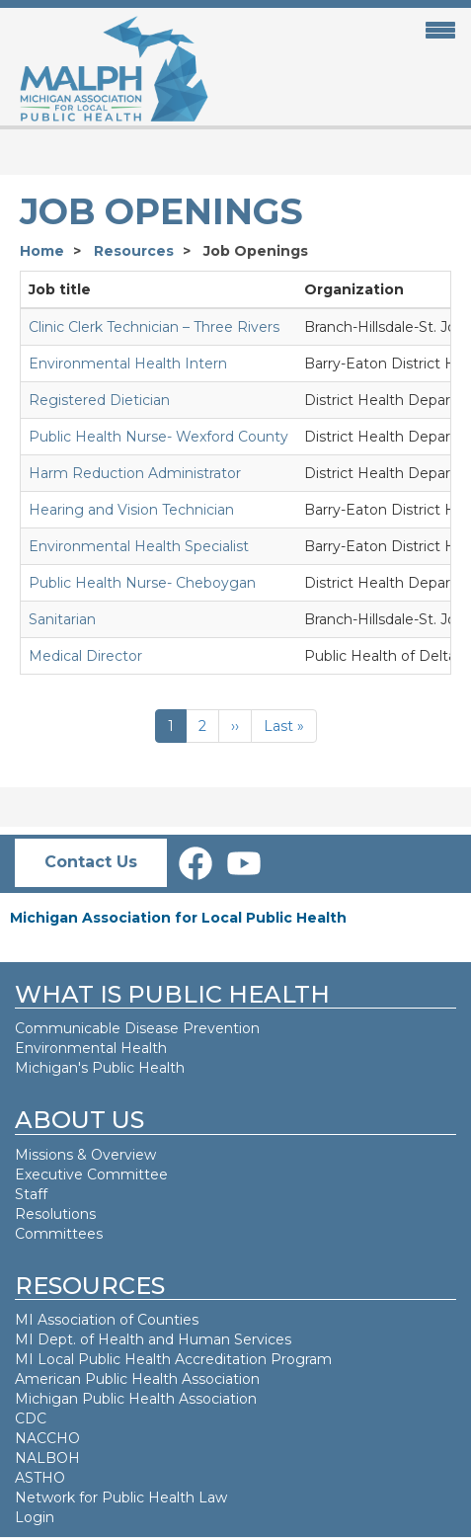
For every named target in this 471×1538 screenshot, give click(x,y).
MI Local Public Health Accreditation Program (173, 1359)
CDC (30, 1418)
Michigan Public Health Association (136, 1399)
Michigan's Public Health (102, 1068)
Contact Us (90, 861)
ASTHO (40, 1478)
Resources (134, 251)
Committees (59, 1234)
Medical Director (85, 656)
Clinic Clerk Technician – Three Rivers (154, 327)
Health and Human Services (194, 1339)
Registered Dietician (99, 400)
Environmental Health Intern (128, 363)
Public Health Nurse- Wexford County (158, 436)
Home (42, 251)
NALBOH (47, 1458)
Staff (31, 1194)
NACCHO (47, 1438)
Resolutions (55, 1214)
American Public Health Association (137, 1379)
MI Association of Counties (106, 1320)
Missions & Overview (85, 1155)
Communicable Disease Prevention (137, 1028)
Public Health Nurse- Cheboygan (142, 583)
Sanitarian (62, 619)
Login (34, 1517)
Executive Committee (91, 1174)
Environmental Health (91, 1048)
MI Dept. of (56, 1339)
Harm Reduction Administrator (135, 473)
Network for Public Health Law (121, 1497)
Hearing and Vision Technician (131, 510)
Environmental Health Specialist (139, 546)
